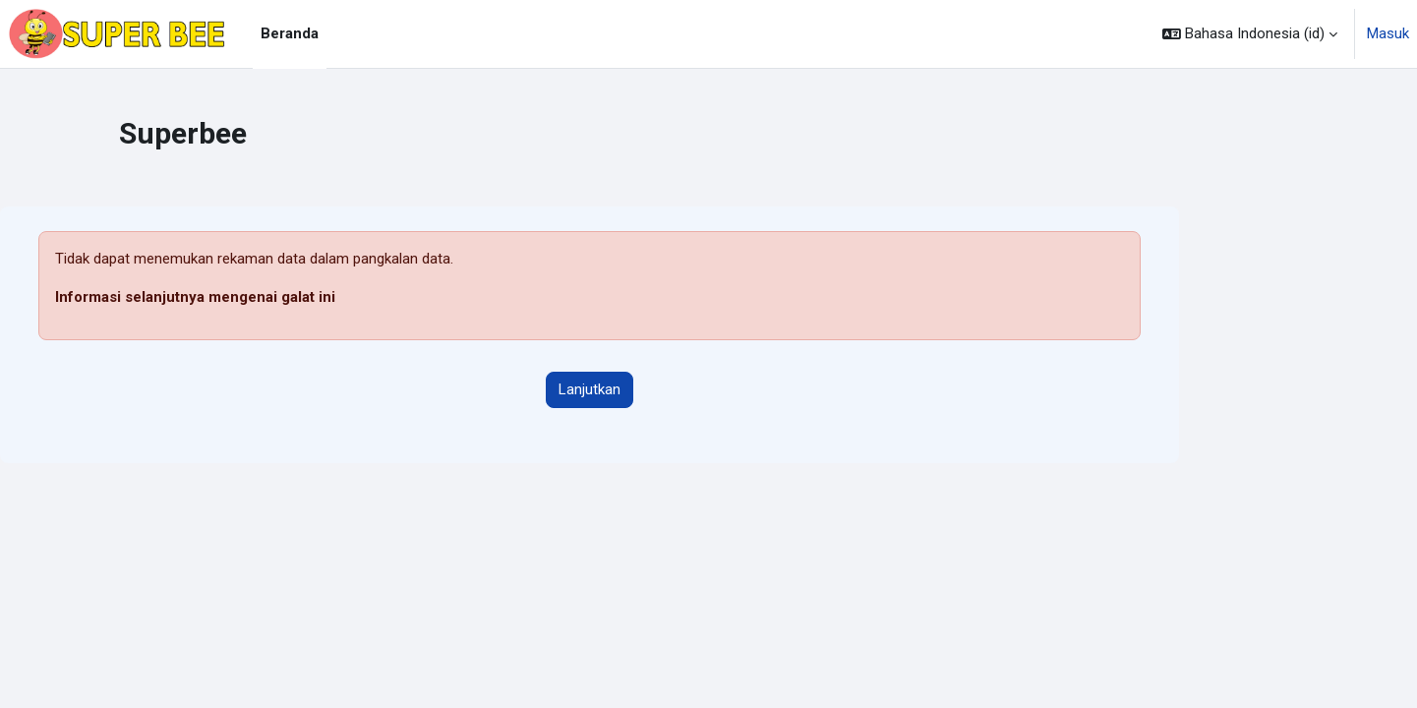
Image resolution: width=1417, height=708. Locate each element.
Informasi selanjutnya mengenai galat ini (195, 297)
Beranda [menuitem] (290, 33)
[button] (1250, 34)
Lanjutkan (589, 389)
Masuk (1388, 33)
